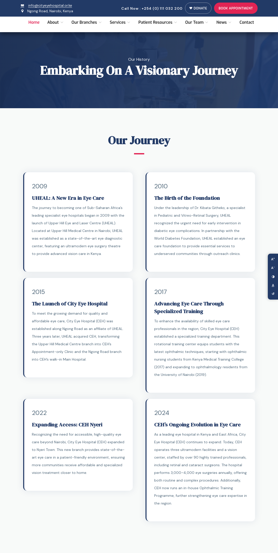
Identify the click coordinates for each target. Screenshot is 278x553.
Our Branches (87, 22)
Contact (247, 22)
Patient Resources (158, 22)
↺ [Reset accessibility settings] (273, 294)
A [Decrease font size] (273, 267)
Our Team (197, 22)
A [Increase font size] (273, 258)
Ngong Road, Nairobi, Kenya (50, 11)
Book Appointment (236, 8)
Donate (198, 8)
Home (34, 22)
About (55, 22)
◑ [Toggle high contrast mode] (273, 276)
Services (120, 22)
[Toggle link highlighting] (273, 285)
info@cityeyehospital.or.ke (46, 5)
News (224, 22)
